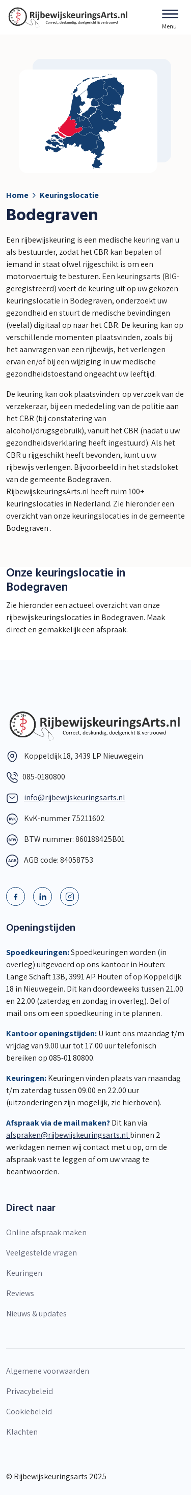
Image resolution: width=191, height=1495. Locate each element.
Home (17, 195)
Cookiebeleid (29, 1411)
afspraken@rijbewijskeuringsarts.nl (68, 1135)
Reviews (20, 1293)
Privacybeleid (29, 1391)
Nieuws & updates (36, 1313)
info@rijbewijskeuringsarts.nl (74, 797)
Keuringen (24, 1273)
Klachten (22, 1431)
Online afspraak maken (46, 1232)
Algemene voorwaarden (47, 1371)
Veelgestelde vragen (41, 1252)
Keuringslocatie (69, 195)
